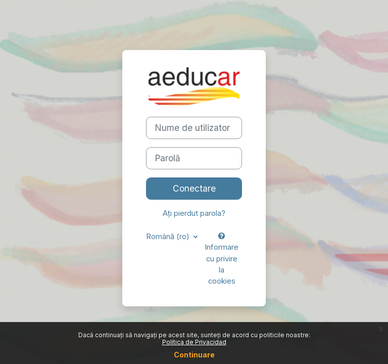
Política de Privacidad (194, 342)
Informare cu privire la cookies (221, 259)
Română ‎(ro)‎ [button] (168, 236)
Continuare (194, 354)
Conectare (194, 188)
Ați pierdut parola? (194, 213)
